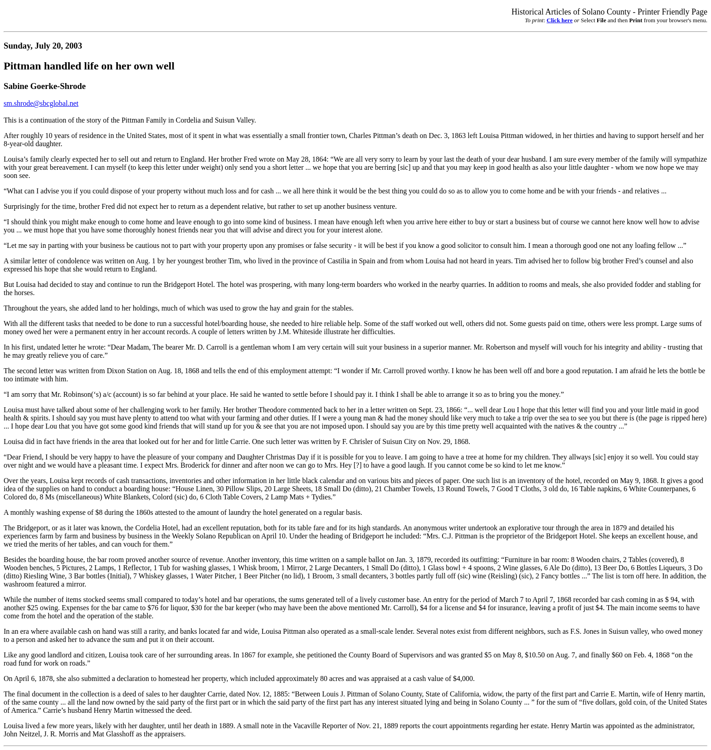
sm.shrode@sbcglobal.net (41, 103)
